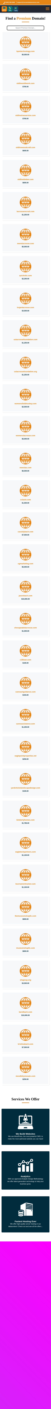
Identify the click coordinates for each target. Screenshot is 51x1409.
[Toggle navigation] (47, 8)
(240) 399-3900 (10, 2)
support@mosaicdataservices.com (28, 2)
